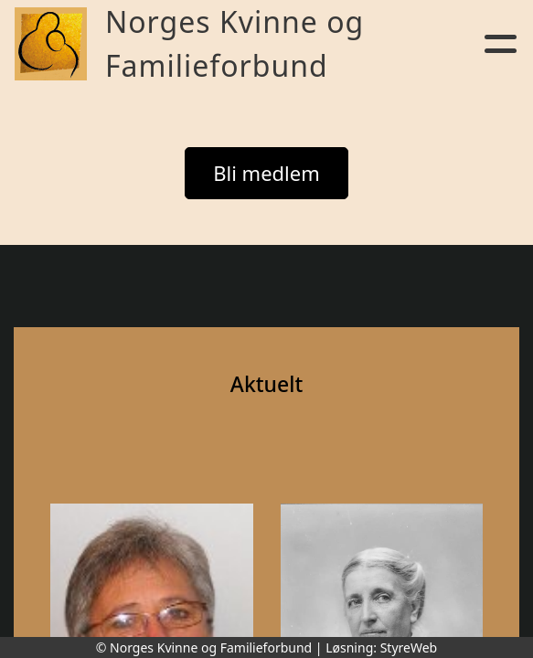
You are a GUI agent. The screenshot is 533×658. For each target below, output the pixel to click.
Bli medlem (266, 172)
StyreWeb (409, 647)
